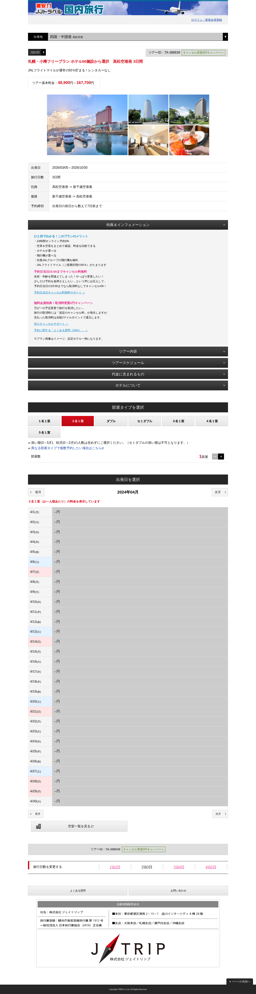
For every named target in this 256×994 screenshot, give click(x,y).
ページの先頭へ (241, 981)
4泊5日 (211, 867)
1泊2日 (115, 867)
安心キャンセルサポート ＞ (51, 323)
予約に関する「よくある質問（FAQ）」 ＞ (61, 330)
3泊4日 (179, 867)
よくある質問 (78, 890)
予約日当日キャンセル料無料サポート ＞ (59, 292)
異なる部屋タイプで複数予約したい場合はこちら (66, 448)
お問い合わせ (178, 890)
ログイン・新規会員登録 (206, 19)
